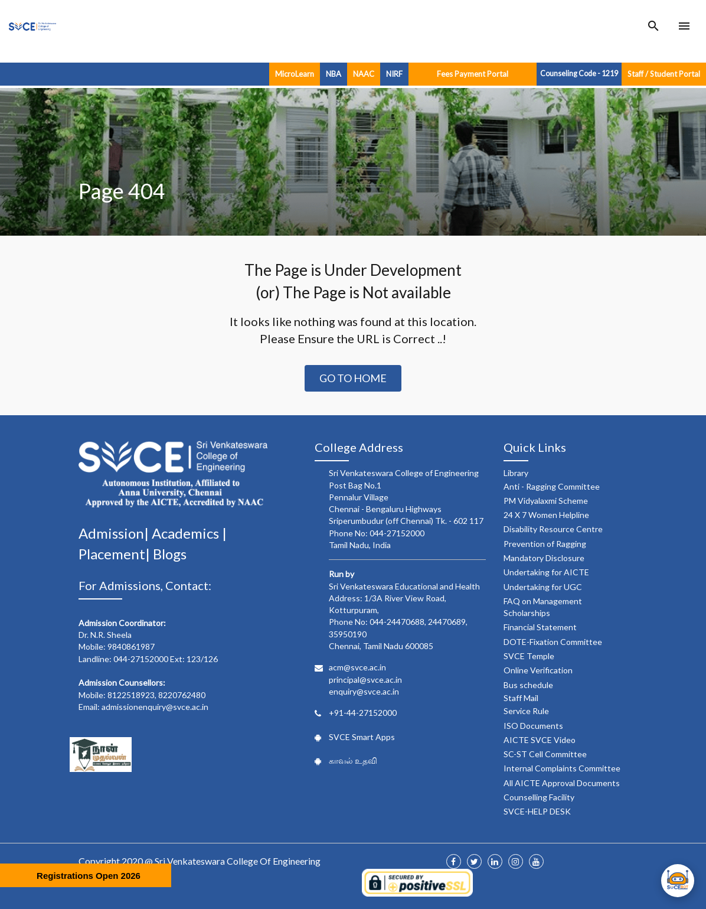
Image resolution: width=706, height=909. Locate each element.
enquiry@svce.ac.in (364, 691)
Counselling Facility (539, 797)
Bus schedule (528, 685)
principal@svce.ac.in (365, 680)
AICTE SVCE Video (540, 740)
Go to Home (353, 378)
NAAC (363, 74)
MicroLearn (294, 74)
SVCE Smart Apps (362, 737)
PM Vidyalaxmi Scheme (546, 501)
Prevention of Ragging (545, 544)
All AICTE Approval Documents (562, 783)
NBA (333, 74)
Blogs (170, 553)
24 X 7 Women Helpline (546, 515)
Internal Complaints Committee (562, 768)
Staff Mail (521, 698)
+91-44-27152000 (363, 713)
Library (516, 473)
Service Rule (526, 711)
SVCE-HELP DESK (537, 811)
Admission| (115, 533)
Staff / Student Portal (663, 74)
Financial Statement (540, 627)
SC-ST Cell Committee (545, 754)
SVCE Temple (529, 656)
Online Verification (538, 670)
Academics (187, 533)
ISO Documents (533, 726)
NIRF (394, 74)
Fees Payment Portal (472, 74)
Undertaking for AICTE (546, 572)
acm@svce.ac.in (357, 667)
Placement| (116, 553)
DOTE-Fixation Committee (553, 642)
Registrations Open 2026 (88, 876)
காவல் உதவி (353, 760)
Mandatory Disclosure (544, 558)
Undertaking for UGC (543, 587)
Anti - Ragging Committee (552, 486)
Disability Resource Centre (553, 529)
